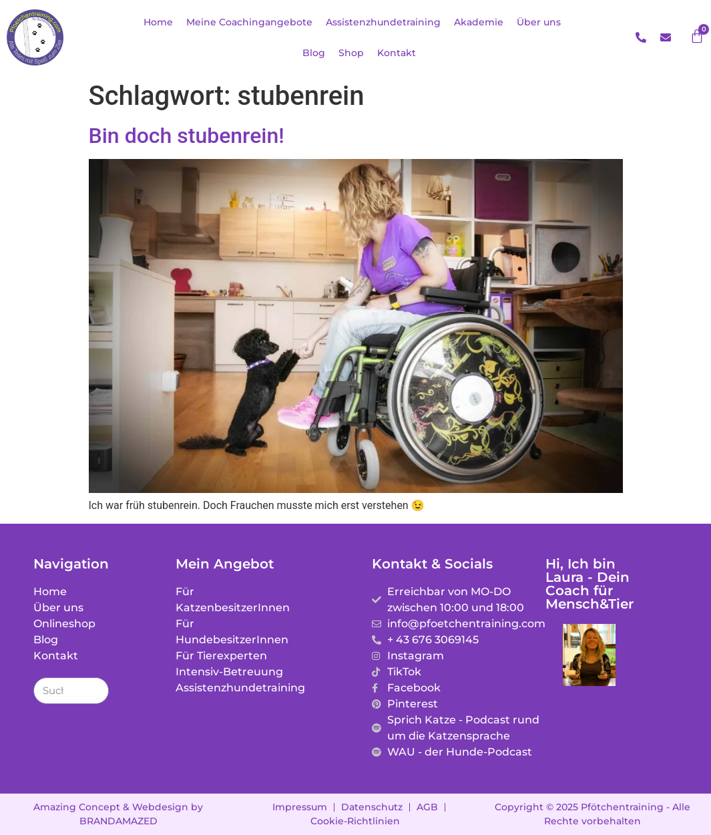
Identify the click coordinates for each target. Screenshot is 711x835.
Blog (313, 53)
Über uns (539, 22)
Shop (351, 53)
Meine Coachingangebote (249, 22)
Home (158, 22)
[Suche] (94, 690)
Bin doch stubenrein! (186, 135)
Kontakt (396, 53)
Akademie (478, 22)
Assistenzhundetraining (383, 22)
